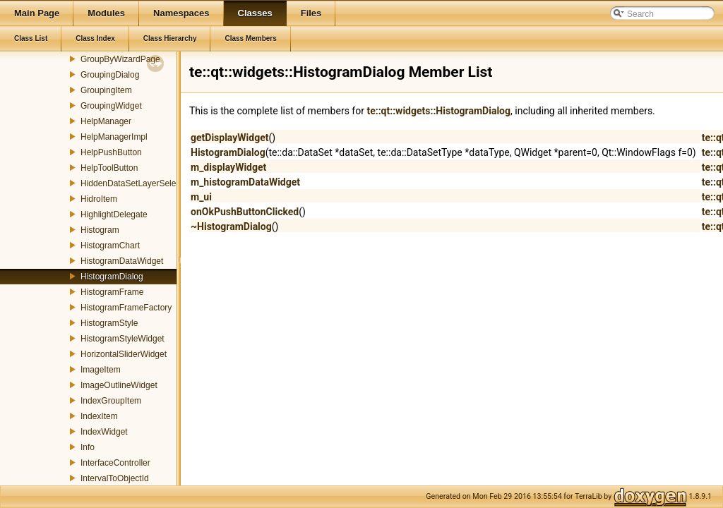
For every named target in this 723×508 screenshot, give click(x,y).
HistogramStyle (109, 323)
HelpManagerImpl (114, 137)
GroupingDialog (109, 75)
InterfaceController (115, 463)
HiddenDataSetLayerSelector (135, 183)
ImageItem (100, 370)
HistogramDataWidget (121, 261)
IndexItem (99, 416)
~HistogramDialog (231, 226)
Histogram (99, 230)
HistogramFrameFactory (126, 308)
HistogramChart (110, 245)
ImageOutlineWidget (118, 385)
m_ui (201, 196)
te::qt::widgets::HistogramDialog (438, 110)
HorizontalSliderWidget (123, 354)
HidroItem (98, 199)
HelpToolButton (109, 168)
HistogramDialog (111, 277)
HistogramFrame (111, 292)
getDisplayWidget (229, 137)
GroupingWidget (111, 106)
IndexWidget (104, 432)
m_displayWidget (228, 167)
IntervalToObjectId (114, 478)
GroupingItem (106, 90)
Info (87, 447)
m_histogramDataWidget (245, 182)
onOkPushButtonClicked (245, 211)
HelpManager (105, 121)
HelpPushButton (111, 152)
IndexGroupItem (110, 401)
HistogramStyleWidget (122, 339)
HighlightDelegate (114, 214)
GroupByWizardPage (120, 59)
